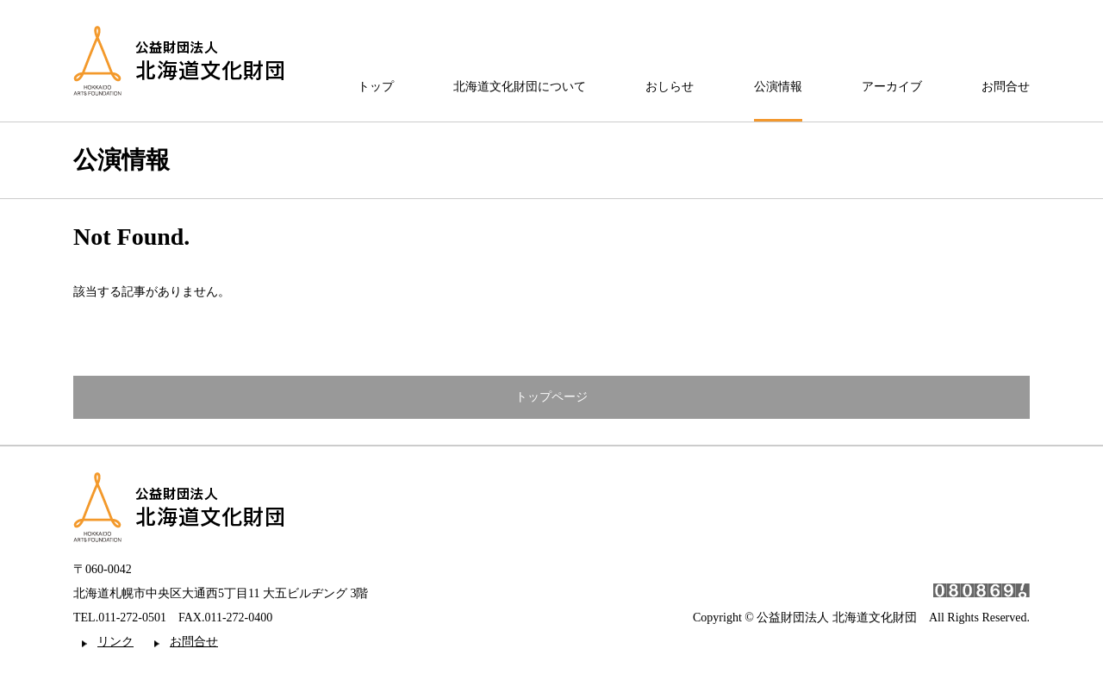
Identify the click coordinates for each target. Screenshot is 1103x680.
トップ (376, 87)
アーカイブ (892, 87)
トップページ (551, 396)
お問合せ (1005, 87)
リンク (115, 641)
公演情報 (778, 87)
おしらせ (669, 87)
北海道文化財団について (519, 87)
